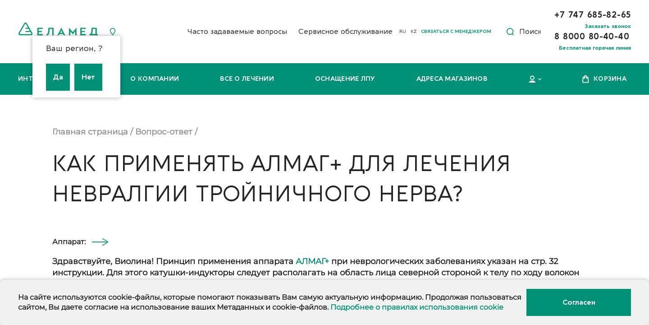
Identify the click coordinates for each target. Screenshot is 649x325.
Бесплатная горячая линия (595, 48)
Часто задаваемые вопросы (237, 32)
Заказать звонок (608, 26)
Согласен (578, 302)
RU (402, 31)
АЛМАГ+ (312, 261)
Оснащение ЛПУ (345, 79)
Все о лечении (247, 79)
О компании (154, 79)
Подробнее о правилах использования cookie (416, 307)
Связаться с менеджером (456, 31)
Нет (88, 77)
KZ (413, 31)
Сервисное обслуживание (345, 32)
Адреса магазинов (451, 79)
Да (58, 77)
